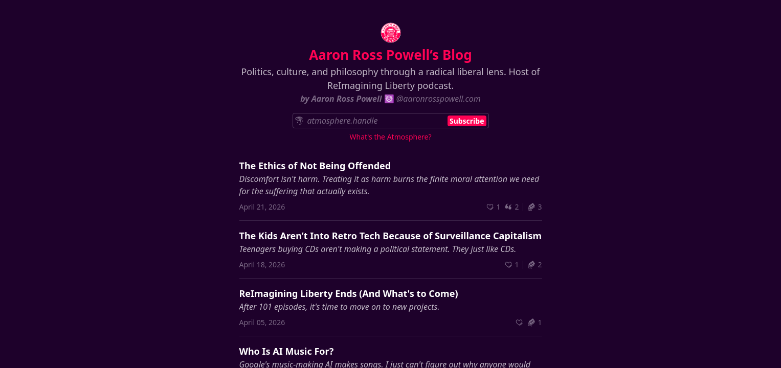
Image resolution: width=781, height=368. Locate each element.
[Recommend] (493, 206)
